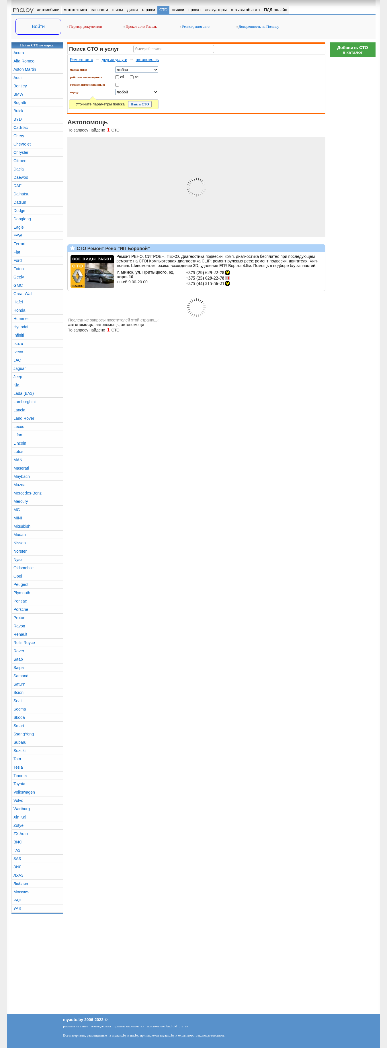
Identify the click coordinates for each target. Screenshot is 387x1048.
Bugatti (19, 102)
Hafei (18, 302)
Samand (20, 676)
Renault (20, 634)
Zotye (18, 825)
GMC (18, 285)
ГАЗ (16, 850)
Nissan (19, 543)
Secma (19, 709)
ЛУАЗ (18, 875)
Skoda (19, 717)
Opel (17, 576)
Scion (18, 692)
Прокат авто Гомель (140, 26)
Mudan (19, 534)
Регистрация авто (195, 26)
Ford (17, 260)
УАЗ (17, 908)
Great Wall (22, 293)
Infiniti (18, 335)
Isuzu (18, 343)
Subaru (19, 742)
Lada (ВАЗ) (23, 393)
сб (122, 77)
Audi (17, 77)
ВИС (17, 842)
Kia (16, 385)
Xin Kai (19, 817)
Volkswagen (24, 792)
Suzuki (19, 750)
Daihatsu (21, 194)
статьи (183, 1026)
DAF (17, 185)
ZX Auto (20, 833)
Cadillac (20, 127)
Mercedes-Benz (27, 493)
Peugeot (20, 584)
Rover (18, 651)
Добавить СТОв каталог (352, 50)
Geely (18, 277)
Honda (19, 310)
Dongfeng (22, 219)
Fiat (16, 252)
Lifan (17, 435)
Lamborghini (24, 401)
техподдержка (101, 1026)
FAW (17, 235)
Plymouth (21, 592)
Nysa (18, 559)
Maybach (21, 476)
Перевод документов (84, 26)
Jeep (17, 376)
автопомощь (147, 59)
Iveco (18, 352)
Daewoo (20, 177)
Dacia (18, 169)
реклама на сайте (75, 1026)
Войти (38, 26)
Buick (18, 111)
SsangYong (23, 734)
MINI (17, 518)
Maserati (21, 468)
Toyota (19, 784)
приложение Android (162, 1026)
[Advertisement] (353, 146)
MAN (17, 460)
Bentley (20, 86)
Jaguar (19, 368)
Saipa (18, 667)
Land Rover (23, 418)
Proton (19, 617)
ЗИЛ (17, 867)
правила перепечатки (129, 1026)
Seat (17, 700)
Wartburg (21, 808)
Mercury (20, 501)
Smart (18, 725)
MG (16, 509)
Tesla (18, 767)
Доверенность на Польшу (257, 26)
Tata (17, 759)
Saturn (19, 684)
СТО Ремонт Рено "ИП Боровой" (112, 248)
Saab (18, 659)
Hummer (21, 318)
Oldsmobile (23, 568)
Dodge (19, 210)
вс (136, 77)
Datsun (19, 202)
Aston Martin (24, 69)
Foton (18, 268)
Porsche (20, 609)
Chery (18, 136)
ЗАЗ (17, 858)
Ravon (19, 626)
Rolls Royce (24, 642)
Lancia (19, 410)
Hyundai (20, 327)
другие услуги (114, 59)
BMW (18, 94)
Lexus (18, 426)
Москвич (21, 892)
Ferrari (19, 244)
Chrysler (20, 152)
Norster (20, 551)
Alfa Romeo (23, 61)
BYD (17, 119)
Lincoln (19, 443)
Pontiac (20, 601)
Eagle (18, 227)
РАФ (17, 900)
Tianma (20, 775)
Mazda (19, 484)
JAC (17, 360)
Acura (18, 52)
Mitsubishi (22, 526)
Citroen (19, 160)
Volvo (18, 800)
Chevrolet (22, 144)
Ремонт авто (81, 59)
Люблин (20, 883)
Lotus (18, 451)
